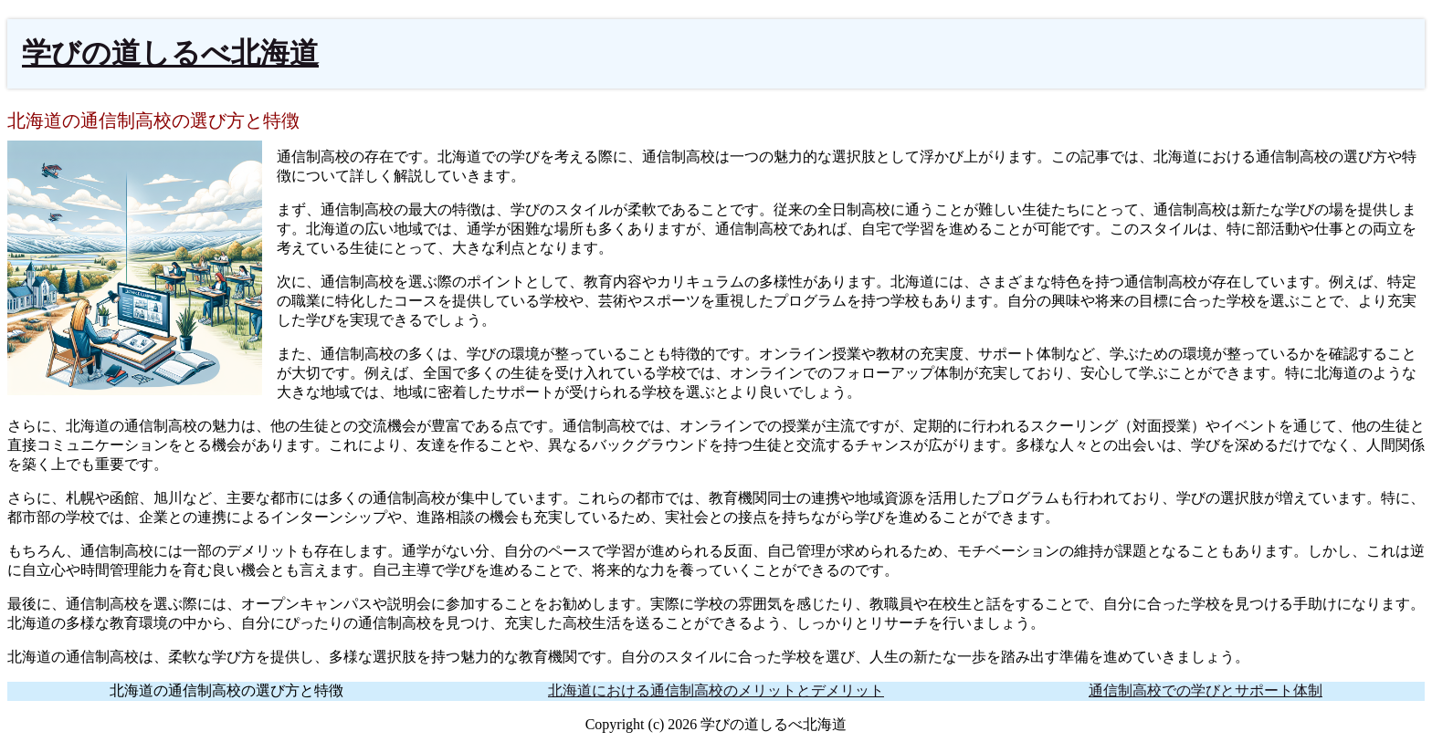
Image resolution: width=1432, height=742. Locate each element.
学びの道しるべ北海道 (170, 53)
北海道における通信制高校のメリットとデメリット (716, 690)
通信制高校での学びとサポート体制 (1205, 690)
